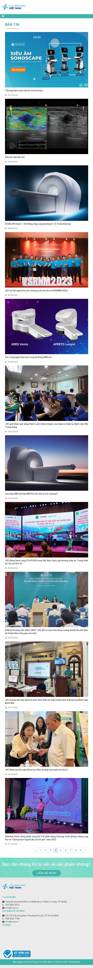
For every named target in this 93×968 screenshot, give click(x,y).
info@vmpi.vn (12, 908)
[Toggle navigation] (3, 16)
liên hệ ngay (47, 873)
